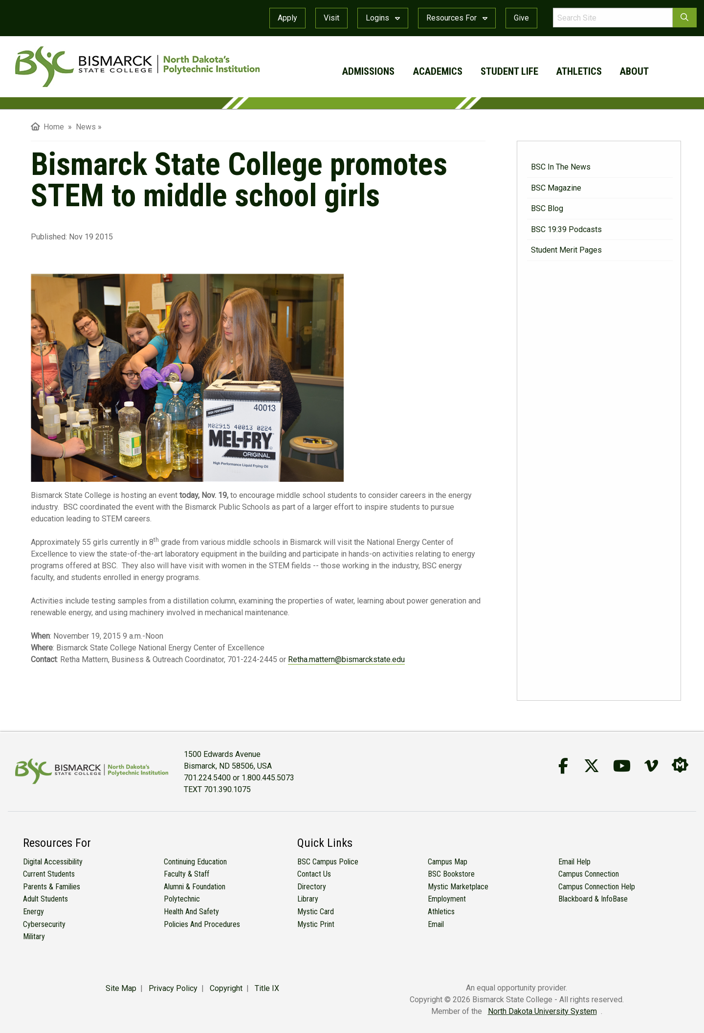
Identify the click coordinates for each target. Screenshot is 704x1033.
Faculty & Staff (186, 874)
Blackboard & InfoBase (593, 899)
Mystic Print (315, 924)
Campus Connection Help (596, 886)
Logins (383, 17)
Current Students (49, 874)
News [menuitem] (86, 126)
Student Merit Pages (566, 250)
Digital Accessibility (53, 861)
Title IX (267, 988)
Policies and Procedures (202, 924)
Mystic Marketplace (458, 886)
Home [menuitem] (47, 126)
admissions (368, 71)
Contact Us (314, 874)
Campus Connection (588, 874)
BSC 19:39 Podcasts (566, 229)
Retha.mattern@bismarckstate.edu (346, 659)
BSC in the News (561, 167)
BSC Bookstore (451, 874)
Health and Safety (191, 911)
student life (509, 71)
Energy (33, 911)
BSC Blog (547, 208)
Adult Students (45, 899)
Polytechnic (182, 899)
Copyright (226, 988)
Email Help (574, 861)
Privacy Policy (173, 988)
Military (34, 936)
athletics (579, 71)
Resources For (456, 17)
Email (436, 924)
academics (437, 71)
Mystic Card (315, 911)
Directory (311, 886)
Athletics (441, 911)
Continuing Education (195, 861)
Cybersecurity (44, 924)
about (634, 71)
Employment (447, 899)
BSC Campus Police (327, 861)
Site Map (121, 988)
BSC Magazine (556, 188)
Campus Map (447, 861)
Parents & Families (51, 886)
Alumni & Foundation (194, 886)
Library (307, 899)
